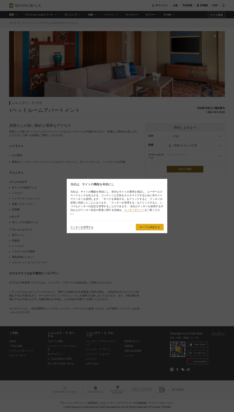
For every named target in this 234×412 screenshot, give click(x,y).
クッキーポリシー (134, 210)
